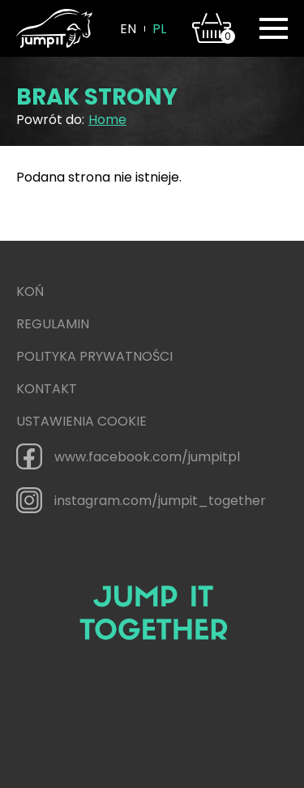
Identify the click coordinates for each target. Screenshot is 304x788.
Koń (30, 291)
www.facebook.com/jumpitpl (128, 456)
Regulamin (52, 324)
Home (107, 119)
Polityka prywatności (94, 356)
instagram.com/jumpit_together (141, 500)
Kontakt (46, 388)
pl (159, 28)
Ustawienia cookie (81, 421)
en (128, 28)
